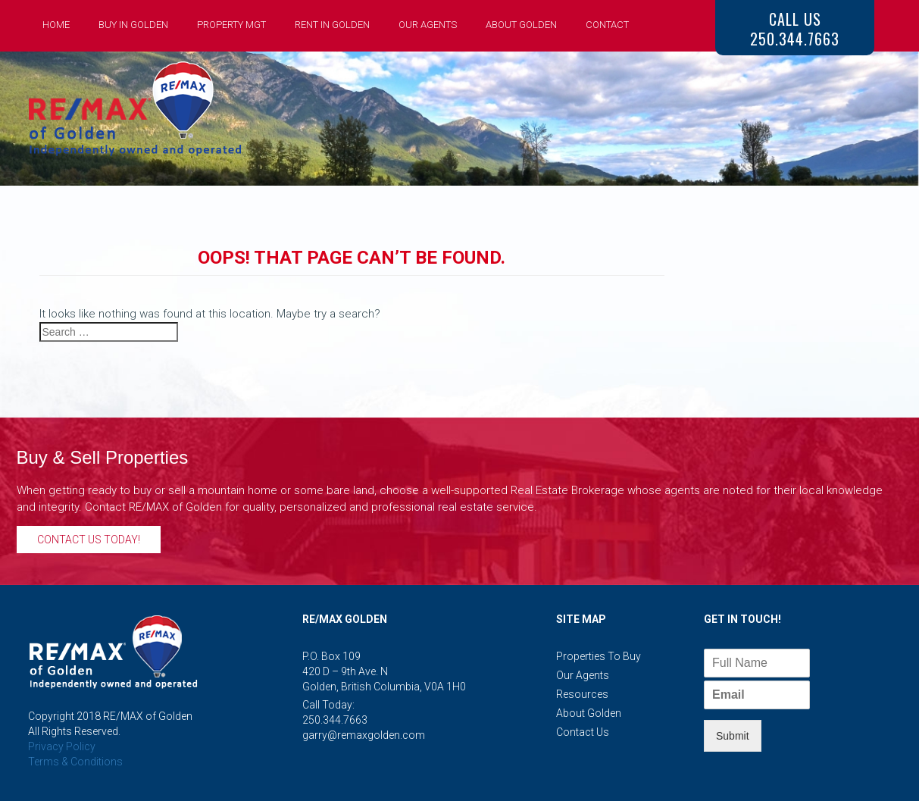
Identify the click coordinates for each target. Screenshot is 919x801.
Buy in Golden (133, 24)
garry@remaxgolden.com (363, 735)
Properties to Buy (598, 656)
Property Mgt (231, 24)
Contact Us (582, 732)
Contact (607, 24)
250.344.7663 (334, 720)
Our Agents (428, 24)
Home (56, 24)
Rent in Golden (332, 24)
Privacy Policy (61, 746)
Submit (732, 736)
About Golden (521, 24)
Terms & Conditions (75, 762)
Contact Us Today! (88, 539)
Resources (582, 694)
